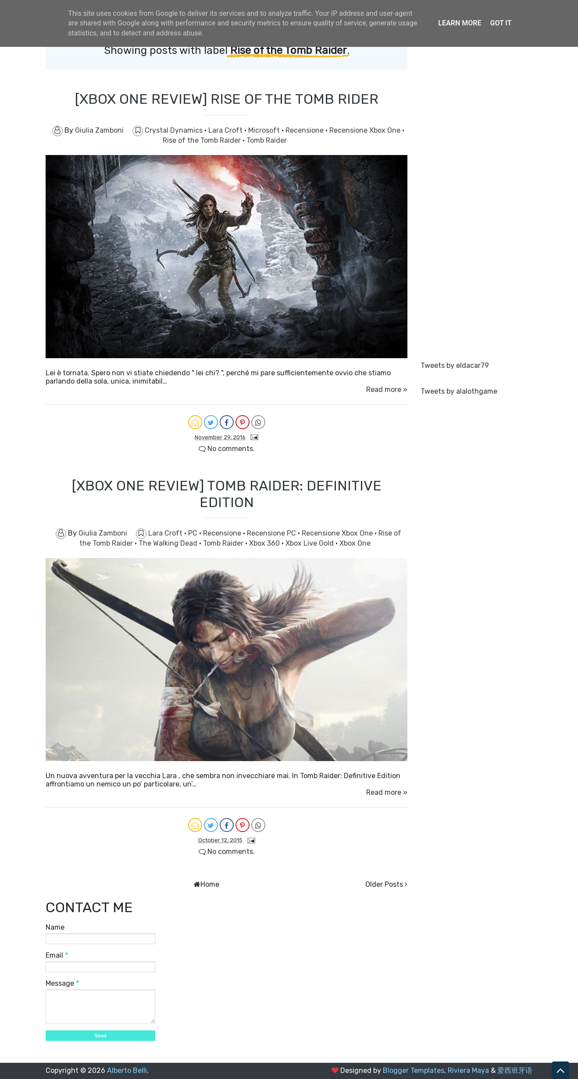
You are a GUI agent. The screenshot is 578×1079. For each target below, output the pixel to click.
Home (209, 884)
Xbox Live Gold (310, 543)
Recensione (305, 130)
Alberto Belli (127, 1070)
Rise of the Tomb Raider (203, 140)
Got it (500, 23)
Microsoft (265, 130)
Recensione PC (272, 533)
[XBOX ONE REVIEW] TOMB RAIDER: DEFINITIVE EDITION (227, 494)
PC (193, 533)
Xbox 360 (265, 543)
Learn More (459, 23)
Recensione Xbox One (365, 130)
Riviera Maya (468, 1070)
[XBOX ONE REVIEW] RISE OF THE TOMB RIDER (226, 99)
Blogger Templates (413, 1070)
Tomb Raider (266, 140)
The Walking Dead (169, 543)
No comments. (227, 448)
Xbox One (355, 543)
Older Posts (384, 884)
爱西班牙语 (514, 1070)
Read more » (386, 389)
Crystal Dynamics (174, 130)
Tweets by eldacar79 (455, 365)
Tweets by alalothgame (459, 391)
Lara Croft (226, 130)
